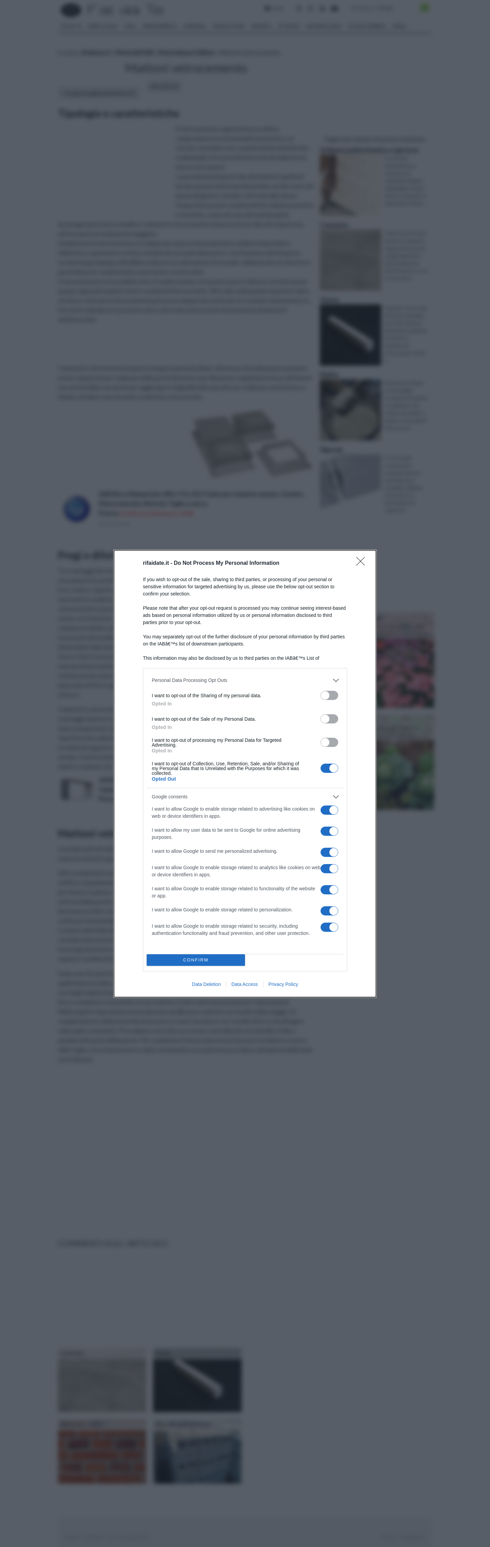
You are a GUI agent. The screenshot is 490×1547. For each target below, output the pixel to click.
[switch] (329, 695)
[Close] (362, 563)
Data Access (244, 984)
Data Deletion (206, 984)
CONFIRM (196, 959)
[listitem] (245, 680)
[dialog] (245, 773)
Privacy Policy (283, 984)
